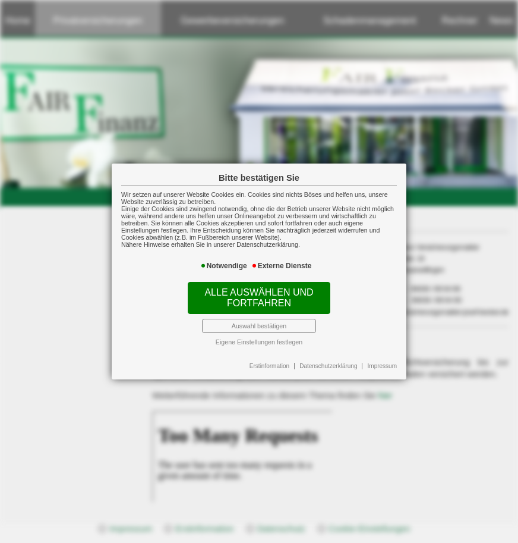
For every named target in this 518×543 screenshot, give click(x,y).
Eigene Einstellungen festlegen (259, 342)
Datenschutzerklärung (328, 366)
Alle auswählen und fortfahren (258, 297)
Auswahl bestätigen (259, 325)
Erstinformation (269, 366)
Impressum (382, 366)
